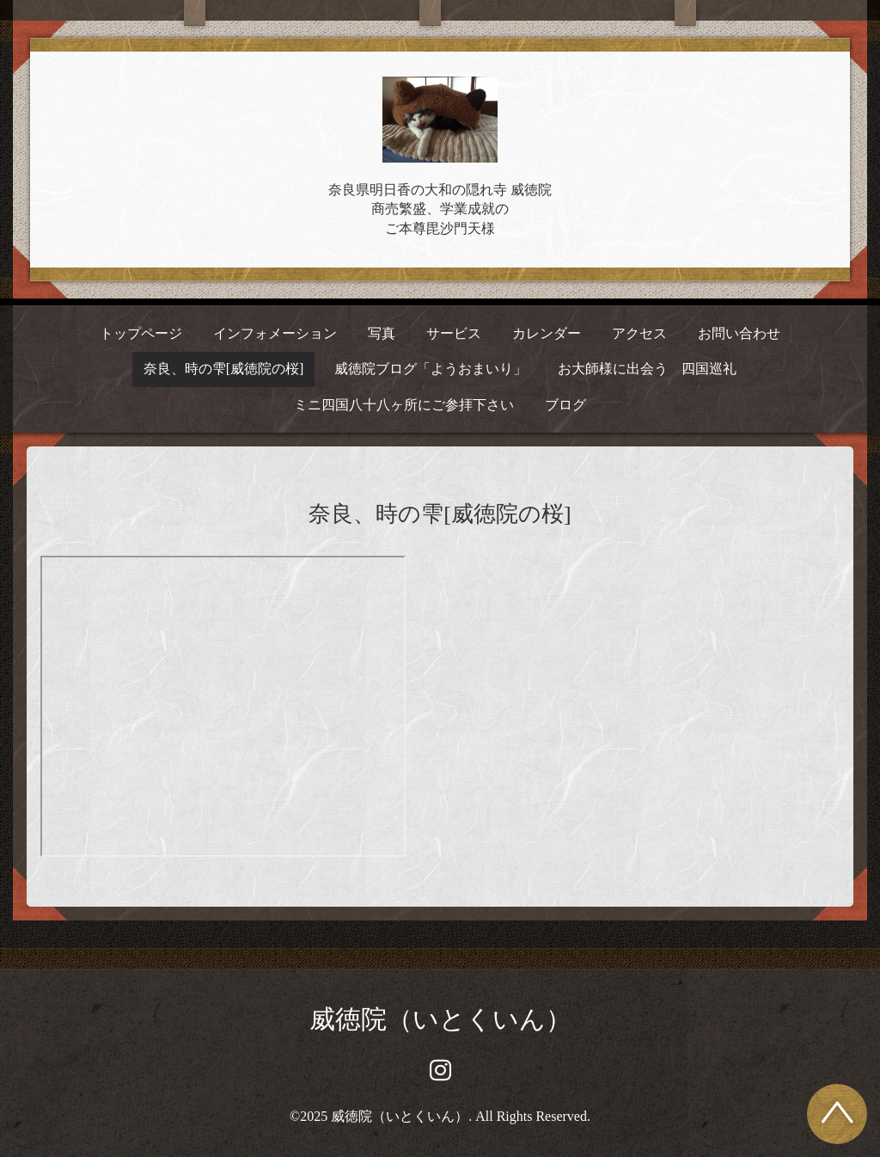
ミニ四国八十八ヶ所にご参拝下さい (404, 404)
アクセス (639, 333)
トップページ (141, 333)
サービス (453, 333)
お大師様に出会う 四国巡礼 (647, 368)
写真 (381, 333)
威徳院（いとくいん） (440, 1019)
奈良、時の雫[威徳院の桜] (224, 368)
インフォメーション (275, 333)
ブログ (565, 404)
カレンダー (546, 333)
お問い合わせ (739, 333)
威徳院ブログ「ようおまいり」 (430, 368)
